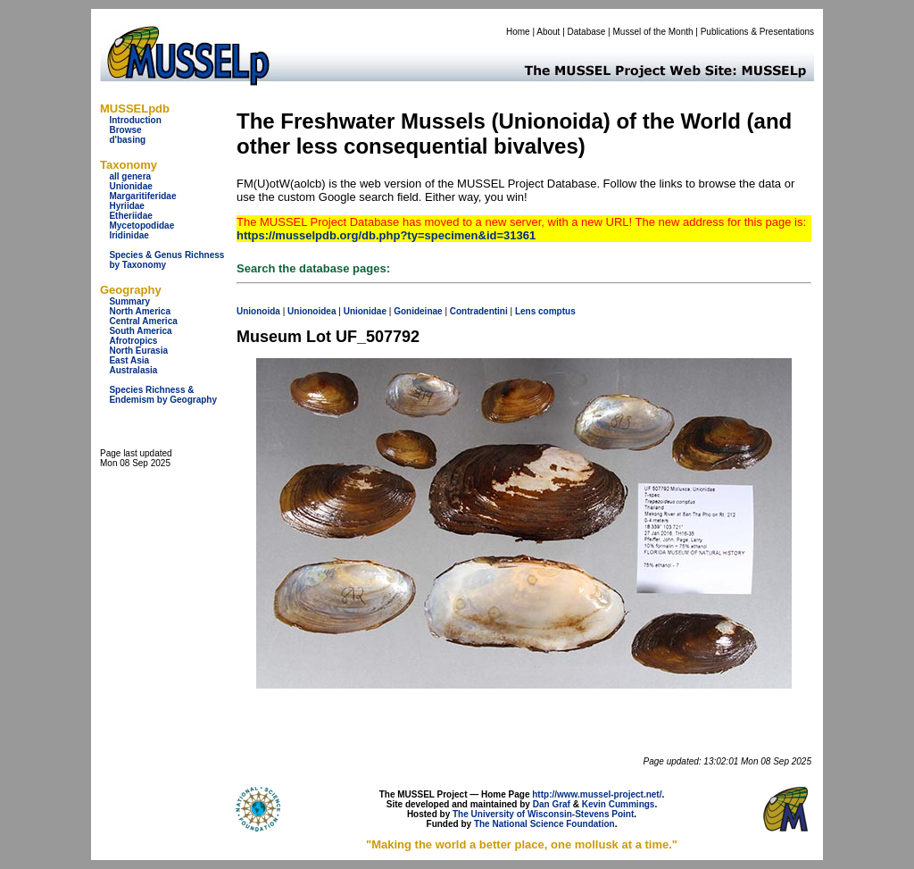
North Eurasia (138, 350)
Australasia (133, 370)
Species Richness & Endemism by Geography (163, 395)
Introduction (135, 120)
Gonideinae (418, 311)
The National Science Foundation (544, 824)
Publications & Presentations (757, 32)
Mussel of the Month (653, 32)
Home (518, 32)
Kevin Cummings (618, 804)
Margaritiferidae (142, 196)
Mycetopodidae (141, 225)
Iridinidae (128, 235)
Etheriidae (130, 216)
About (548, 32)
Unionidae (130, 186)
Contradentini (479, 311)
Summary (129, 301)
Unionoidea (311, 311)
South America (140, 331)
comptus (557, 311)
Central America (143, 321)
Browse (125, 130)
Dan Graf (551, 804)
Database (587, 32)
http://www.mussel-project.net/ (596, 794)
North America (139, 311)
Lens (525, 311)
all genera (130, 176)
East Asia (129, 360)
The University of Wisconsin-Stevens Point (543, 814)
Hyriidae (126, 206)
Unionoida (258, 311)
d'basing (127, 140)
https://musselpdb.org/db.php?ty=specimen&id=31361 (386, 235)
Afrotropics (133, 341)
